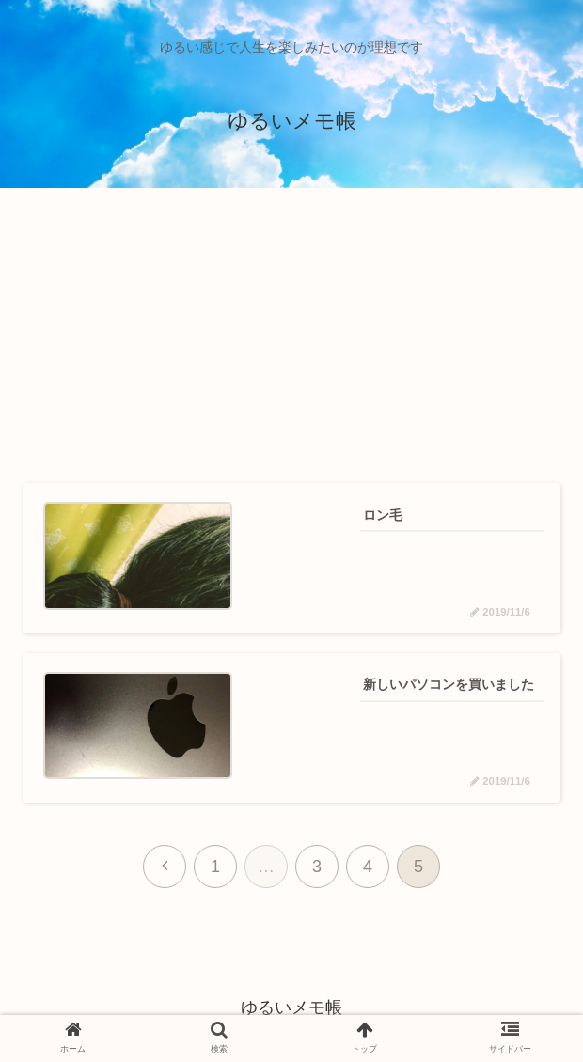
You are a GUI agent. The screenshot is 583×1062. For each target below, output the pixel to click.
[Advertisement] (291, 336)
